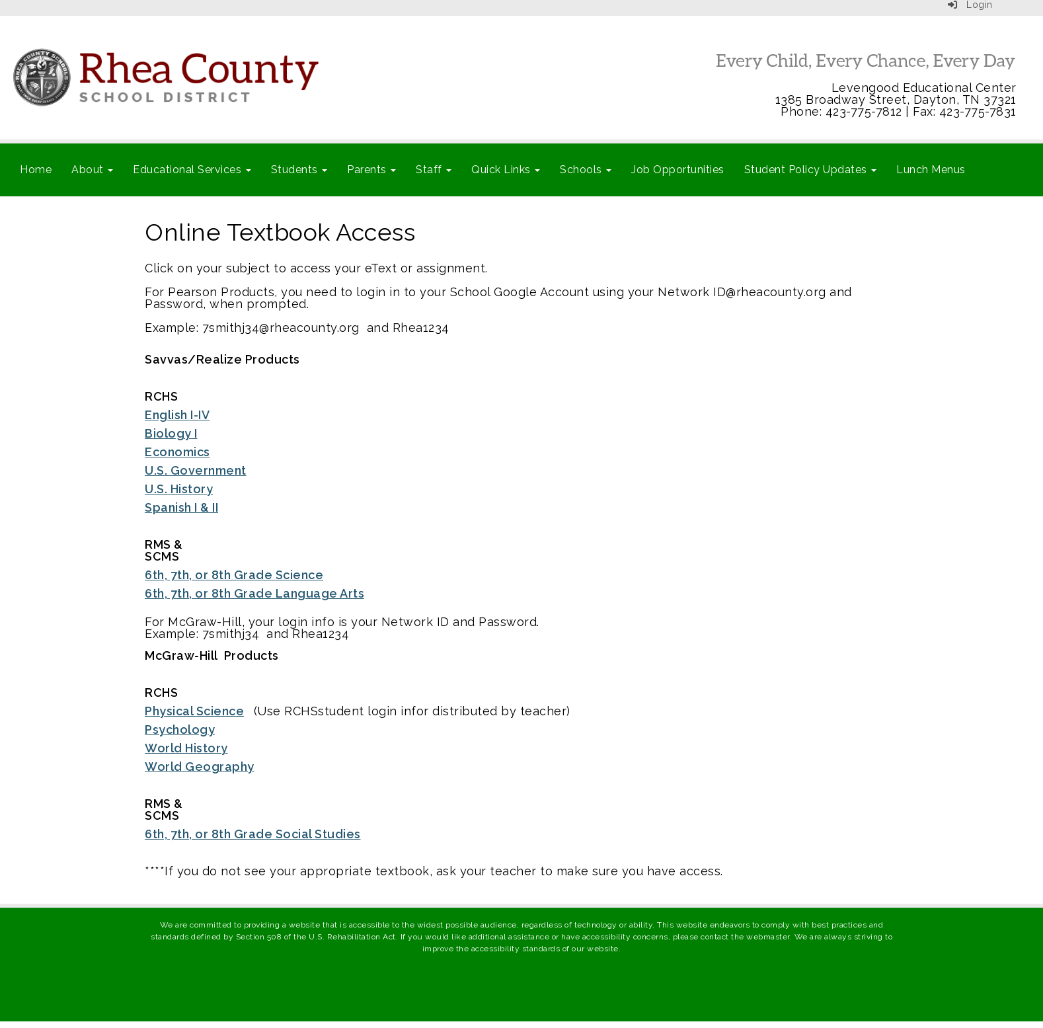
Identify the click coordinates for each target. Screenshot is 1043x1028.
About (92, 169)
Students (299, 169)
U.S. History (179, 489)
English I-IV (177, 415)
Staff (433, 169)
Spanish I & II (181, 507)
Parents (371, 169)
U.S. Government (196, 470)
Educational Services (192, 169)
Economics (177, 452)
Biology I (171, 433)
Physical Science (194, 711)
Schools (585, 169)
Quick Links (505, 169)
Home (36, 169)
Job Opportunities (677, 169)
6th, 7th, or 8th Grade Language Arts (254, 593)
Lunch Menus (931, 169)
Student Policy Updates (810, 169)
